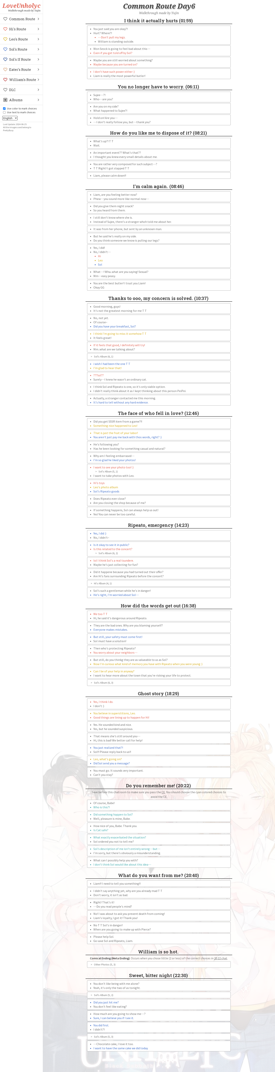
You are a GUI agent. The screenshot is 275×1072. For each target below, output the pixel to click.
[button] (21, 19)
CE (163, 792)
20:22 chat (220, 958)
